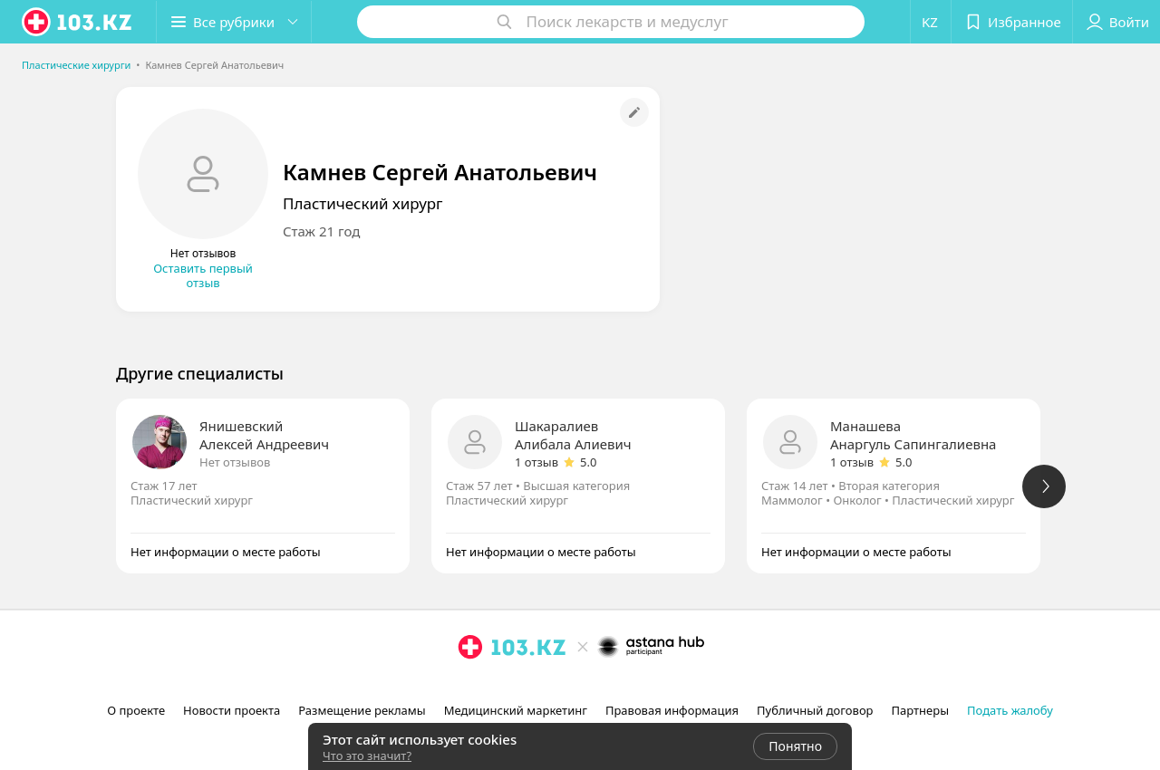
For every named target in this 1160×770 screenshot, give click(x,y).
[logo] (78, 21)
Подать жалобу (1010, 710)
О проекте (136, 710)
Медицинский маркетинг (515, 710)
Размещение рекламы (361, 710)
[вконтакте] (521, 687)
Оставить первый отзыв (203, 275)
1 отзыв (536, 462)
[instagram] (470, 687)
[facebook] (496, 687)
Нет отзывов (234, 462)
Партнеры (921, 710)
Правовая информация (672, 710)
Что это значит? (367, 755)
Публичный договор (815, 710)
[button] (234, 22)
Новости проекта (231, 710)
